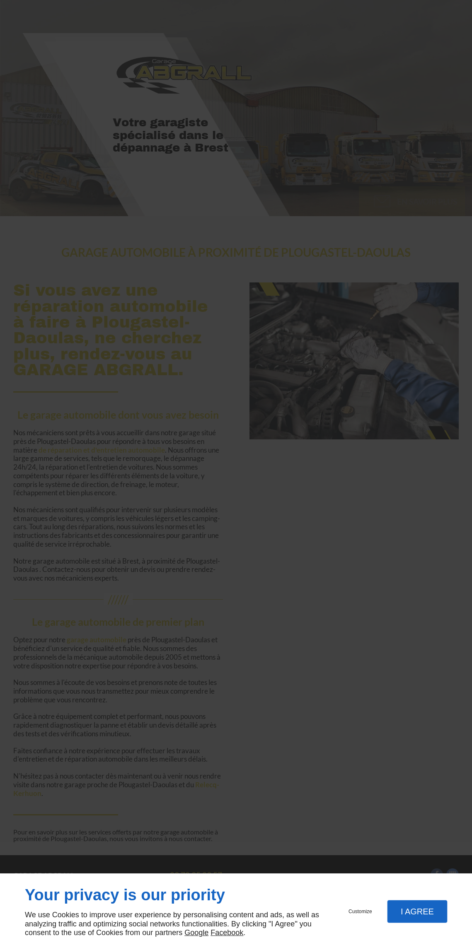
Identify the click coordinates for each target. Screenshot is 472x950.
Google (196, 932)
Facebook (227, 932)
